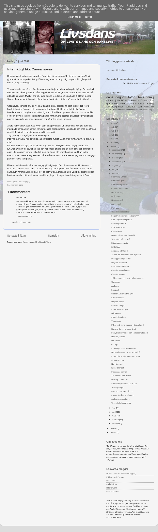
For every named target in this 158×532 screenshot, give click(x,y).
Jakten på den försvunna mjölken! (126, 255)
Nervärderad (117, 364)
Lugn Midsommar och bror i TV (125, 216)
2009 (111, 146)
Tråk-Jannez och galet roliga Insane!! (127, 278)
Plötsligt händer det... (120, 379)
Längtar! (115, 290)
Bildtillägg (115, 247)
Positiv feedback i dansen (122, 395)
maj (114, 408)
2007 (111, 432)
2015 (111, 123)
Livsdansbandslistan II (121, 266)
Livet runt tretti (112, 491)
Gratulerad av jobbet (120, 188)
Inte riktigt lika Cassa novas (123, 348)
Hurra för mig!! (117, 192)
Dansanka (110, 480)
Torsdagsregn (117, 387)
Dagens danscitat (119, 262)
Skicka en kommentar (22, 222)
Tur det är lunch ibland (121, 376)
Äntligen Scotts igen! (120, 399)
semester (124, 103)
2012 (111, 135)
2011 (111, 139)
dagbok (120, 97)
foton (131, 97)
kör (116, 103)
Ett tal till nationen (119, 317)
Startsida (53, 235)
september (117, 161)
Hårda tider (116, 313)
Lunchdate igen (118, 305)
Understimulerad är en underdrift (125, 352)
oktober (115, 158)
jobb (117, 100)
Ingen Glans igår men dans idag (125, 356)
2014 (111, 127)
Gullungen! (116, 196)
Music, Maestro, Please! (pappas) (121, 473)
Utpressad (116, 282)
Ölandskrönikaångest (120, 270)
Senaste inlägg (16, 235)
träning (150, 103)
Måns (124, 100)
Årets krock (116, 204)
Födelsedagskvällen (120, 184)
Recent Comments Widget (142, 83)
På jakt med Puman (115, 477)
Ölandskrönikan (118, 274)
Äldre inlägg (88, 235)
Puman (19, 197)
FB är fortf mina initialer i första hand (127, 325)
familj (150, 97)
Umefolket (115, 341)
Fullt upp (115, 208)
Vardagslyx (116, 321)
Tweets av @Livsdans (116, 70)
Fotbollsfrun (111, 484)
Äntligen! (115, 286)
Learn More (74, 17)
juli (113, 169)
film (152, 107)
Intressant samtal (119, 372)
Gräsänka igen (117, 360)
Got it (88, 17)
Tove (141, 97)
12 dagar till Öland (119, 251)
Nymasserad (117, 200)
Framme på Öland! (119, 177)
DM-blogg (111, 106)
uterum (131, 110)
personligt (134, 100)
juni (113, 173)
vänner (110, 100)
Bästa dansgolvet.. (119, 243)
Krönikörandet (117, 368)
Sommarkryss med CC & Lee (124, 383)
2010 (111, 142)
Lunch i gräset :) (118, 223)
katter (108, 109)
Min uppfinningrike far (120, 259)
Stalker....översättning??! (122, 294)
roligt (150, 110)
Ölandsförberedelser (120, 212)
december (116, 150)
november (116, 154)
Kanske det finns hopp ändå (123, 329)
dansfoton (131, 106)
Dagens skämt (117, 302)
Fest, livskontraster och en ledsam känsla (129, 333)
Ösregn (114, 344)
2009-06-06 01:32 (24, 216)
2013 (111, 131)
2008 (111, 428)
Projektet (116, 109)
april (114, 412)
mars (114, 416)
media (146, 107)
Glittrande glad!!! (118, 180)
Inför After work (118, 227)
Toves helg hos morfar (121, 403)
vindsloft (124, 109)
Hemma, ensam (118, 337)
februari (115, 419)
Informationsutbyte (119, 309)
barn (140, 106)
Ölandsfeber (116, 231)
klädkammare (143, 110)
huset (121, 106)
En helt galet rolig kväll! (121, 220)
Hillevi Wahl (111, 488)
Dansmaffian (147, 100)
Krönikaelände (117, 297)
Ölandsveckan (137, 103)
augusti (115, 165)
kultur (136, 110)
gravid (109, 103)
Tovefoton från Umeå (120, 239)
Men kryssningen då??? (122, 391)
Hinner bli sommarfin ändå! (123, 235)
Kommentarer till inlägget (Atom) (37, 242)
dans (21, 185)
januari (115, 423)
